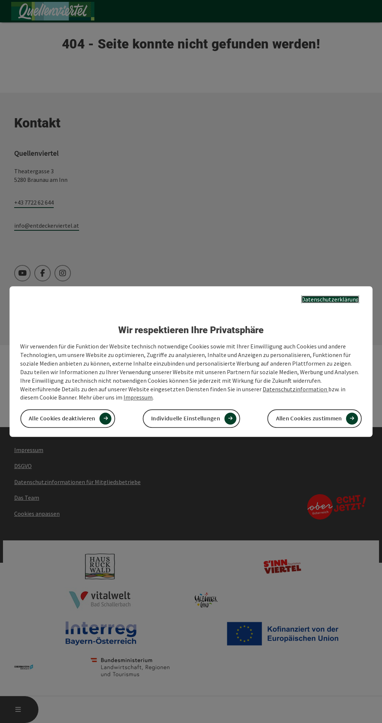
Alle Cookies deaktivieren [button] (62, 418)
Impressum (138, 397)
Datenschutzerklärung (330, 299)
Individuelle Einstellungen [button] (185, 418)
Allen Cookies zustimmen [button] (309, 418)
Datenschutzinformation (295, 389)
